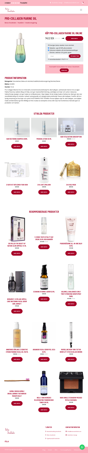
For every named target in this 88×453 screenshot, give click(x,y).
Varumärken (17, 81)
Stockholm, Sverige (57, 2)
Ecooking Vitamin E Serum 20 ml (44, 292)
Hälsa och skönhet (27, 81)
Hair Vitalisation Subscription (71, 137)
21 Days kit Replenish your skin (17, 185)
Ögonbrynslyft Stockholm (53, 438)
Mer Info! (74, 38)
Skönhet (53, 81)
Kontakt (50, 450)
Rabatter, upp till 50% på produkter (61, 48)
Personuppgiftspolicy (65, 450)
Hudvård (21, 23)
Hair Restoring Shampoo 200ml (16, 139)
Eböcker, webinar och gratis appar (60, 52)
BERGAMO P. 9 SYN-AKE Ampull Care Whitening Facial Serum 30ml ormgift (17, 301)
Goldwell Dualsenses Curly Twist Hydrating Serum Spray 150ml (71, 294)
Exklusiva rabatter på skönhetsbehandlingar (64, 50)
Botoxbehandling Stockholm (54, 431)
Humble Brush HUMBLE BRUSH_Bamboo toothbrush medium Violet (17, 393)
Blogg (44, 450)
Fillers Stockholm (51, 435)
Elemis (58, 81)
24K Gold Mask (71, 185)
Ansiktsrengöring (31, 23)
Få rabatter (75, 56)
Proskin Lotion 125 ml (44, 139)
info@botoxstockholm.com (71, 2)
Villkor (56, 450)
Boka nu (64, 70)
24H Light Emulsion (44, 185)
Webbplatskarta (78, 450)
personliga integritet (55, 59)
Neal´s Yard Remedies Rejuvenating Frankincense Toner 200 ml (44, 400)
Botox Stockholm (10, 23)
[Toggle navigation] (81, 9)
